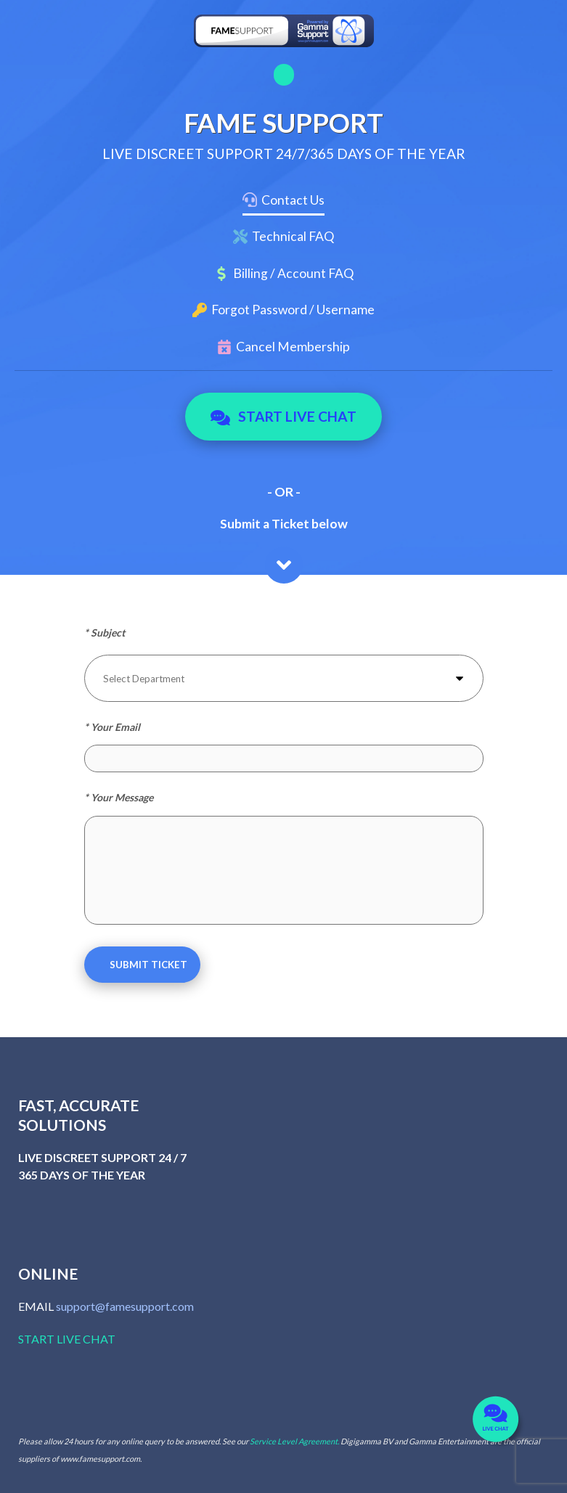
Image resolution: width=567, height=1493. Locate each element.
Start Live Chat (283, 416)
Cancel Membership (293, 346)
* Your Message (118, 797)
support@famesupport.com (125, 1306)
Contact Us (293, 200)
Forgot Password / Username (293, 309)
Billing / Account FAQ (293, 273)
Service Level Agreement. (294, 1441)
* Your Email (112, 727)
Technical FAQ (293, 236)
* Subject (104, 632)
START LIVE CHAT (66, 1339)
